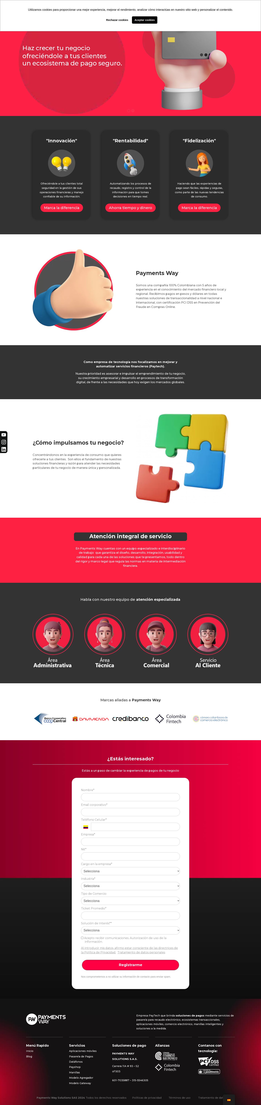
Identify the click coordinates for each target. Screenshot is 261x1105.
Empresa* (88, 834)
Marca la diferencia (61, 208)
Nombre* (87, 790)
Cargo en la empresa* (96, 864)
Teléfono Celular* (94, 819)
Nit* (83, 849)
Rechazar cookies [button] (117, 20)
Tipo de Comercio (93, 893)
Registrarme (130, 965)
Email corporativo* (94, 805)
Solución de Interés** (96, 923)
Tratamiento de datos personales (141, 952)
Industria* (88, 879)
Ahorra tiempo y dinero (130, 208)
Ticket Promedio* (93, 908)
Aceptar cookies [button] (144, 20)
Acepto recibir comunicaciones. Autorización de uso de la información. (123, 939)
